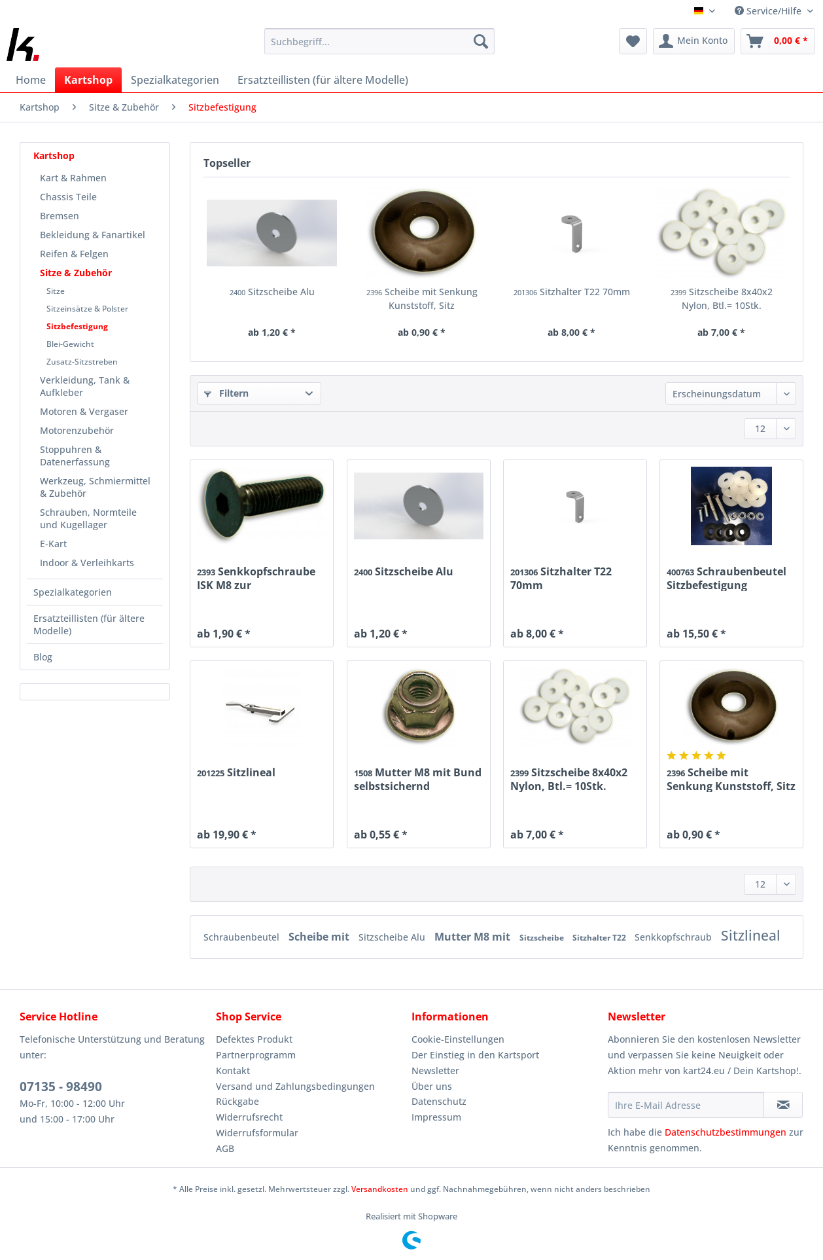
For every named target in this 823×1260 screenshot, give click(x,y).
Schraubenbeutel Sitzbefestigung (726, 578)
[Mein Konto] (694, 41)
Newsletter (435, 1070)
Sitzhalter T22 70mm (572, 291)
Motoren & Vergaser (84, 411)
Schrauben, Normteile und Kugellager (88, 518)
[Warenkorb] (778, 41)
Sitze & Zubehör (76, 272)
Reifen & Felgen (74, 253)
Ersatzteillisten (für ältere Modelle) (89, 624)
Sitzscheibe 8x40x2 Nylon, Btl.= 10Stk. (722, 298)
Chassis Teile (68, 196)
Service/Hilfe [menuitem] (769, 11)
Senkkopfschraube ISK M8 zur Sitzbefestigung (256, 578)
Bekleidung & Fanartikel (92, 234)
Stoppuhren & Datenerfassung (75, 455)
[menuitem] (379, 47)
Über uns (432, 1086)
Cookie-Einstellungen (458, 1039)
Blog (42, 657)
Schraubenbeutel (242, 937)
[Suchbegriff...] (379, 41)
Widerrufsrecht (249, 1117)
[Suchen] (481, 41)
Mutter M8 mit (473, 936)
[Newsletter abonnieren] (783, 1105)
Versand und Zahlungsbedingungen (295, 1086)
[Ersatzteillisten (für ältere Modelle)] (322, 79)
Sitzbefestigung (77, 326)
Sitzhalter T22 (600, 937)
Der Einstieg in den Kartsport (475, 1055)
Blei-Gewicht (70, 344)
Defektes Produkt (254, 1039)
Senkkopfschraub (674, 937)
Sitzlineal (236, 773)
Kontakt (233, 1070)
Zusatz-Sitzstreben (82, 361)
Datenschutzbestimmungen (725, 1132)
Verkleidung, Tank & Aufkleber (85, 386)
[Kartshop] (88, 79)
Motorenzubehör (77, 430)
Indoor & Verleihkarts (87, 562)
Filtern (226, 393)
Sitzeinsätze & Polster (87, 308)
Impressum (436, 1117)
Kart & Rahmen (73, 177)
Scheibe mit (320, 936)
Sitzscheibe (542, 937)
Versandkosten (379, 1189)
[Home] (31, 79)
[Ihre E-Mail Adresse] (686, 1105)
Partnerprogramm (256, 1055)
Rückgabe (237, 1101)
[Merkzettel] (633, 41)
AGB (225, 1148)
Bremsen (59, 215)
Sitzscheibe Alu (272, 291)
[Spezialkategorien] (175, 79)
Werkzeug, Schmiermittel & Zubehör (95, 487)
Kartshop (54, 155)
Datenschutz (439, 1101)
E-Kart (53, 543)
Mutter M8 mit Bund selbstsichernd (418, 779)
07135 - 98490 (61, 1086)
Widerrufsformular (257, 1132)
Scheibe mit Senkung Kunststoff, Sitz (422, 298)
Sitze (55, 291)
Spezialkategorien (72, 592)
